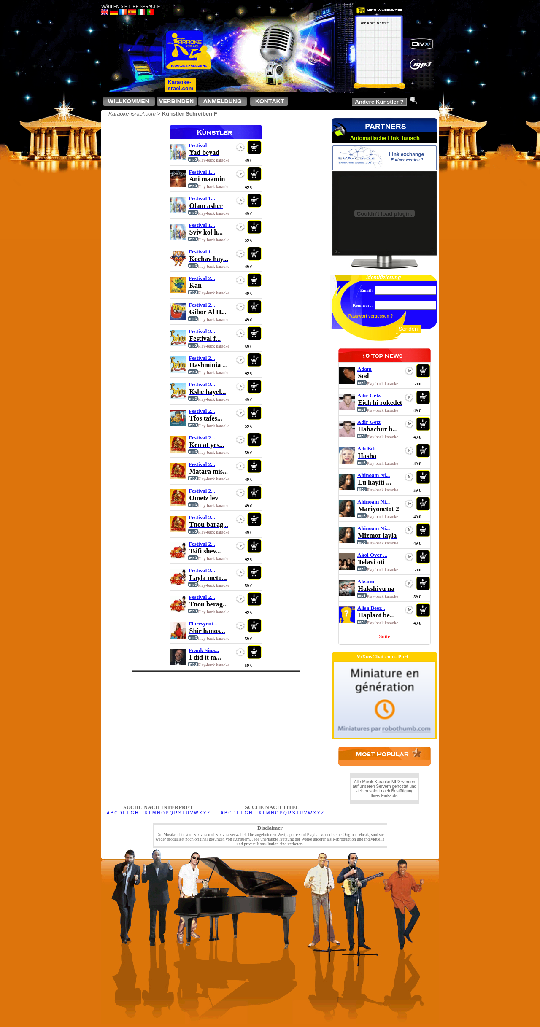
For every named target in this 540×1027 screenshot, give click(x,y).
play (240, 147)
